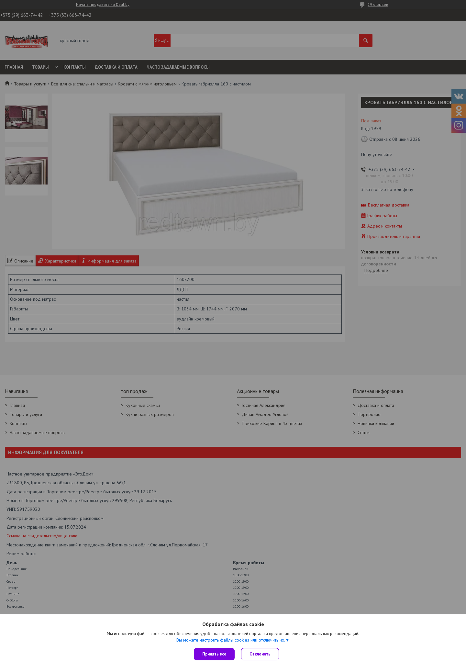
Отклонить (260, 654)
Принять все (214, 654)
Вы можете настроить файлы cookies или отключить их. (230, 640)
